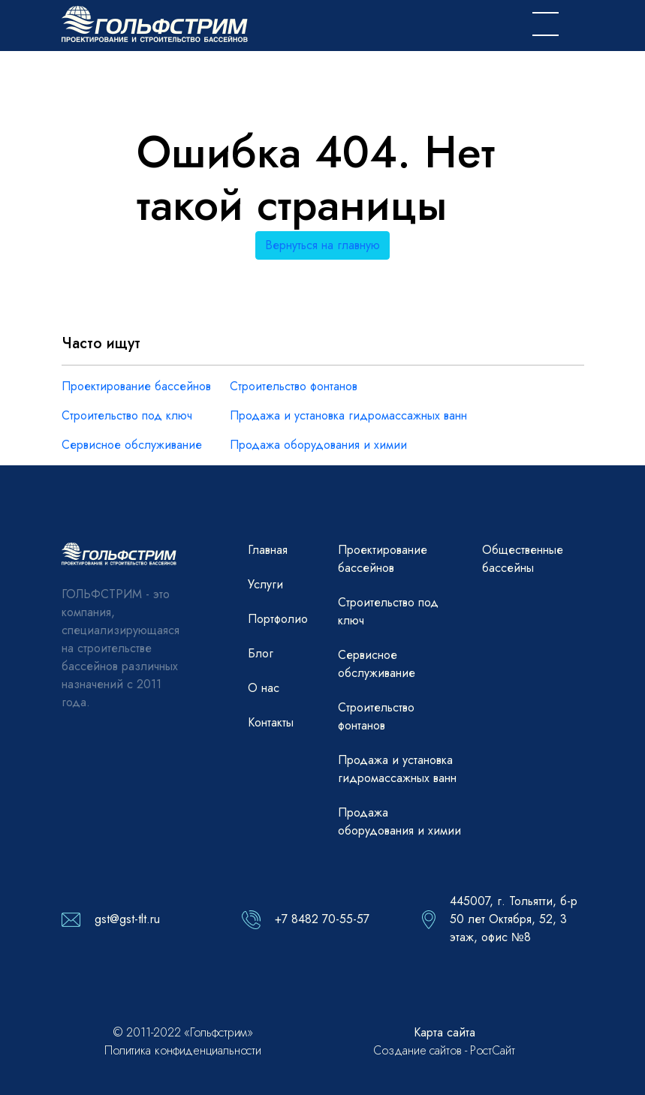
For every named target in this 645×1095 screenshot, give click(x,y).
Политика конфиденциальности (182, 1050)
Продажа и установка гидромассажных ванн (348, 415)
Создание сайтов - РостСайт (443, 1050)
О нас (263, 687)
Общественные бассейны (522, 558)
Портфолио (278, 618)
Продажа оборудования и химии (318, 444)
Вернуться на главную (322, 245)
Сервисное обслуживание (132, 444)
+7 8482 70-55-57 (322, 919)
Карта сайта (444, 1032)
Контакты (271, 722)
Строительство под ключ (127, 415)
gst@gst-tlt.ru (127, 919)
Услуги (265, 584)
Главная (268, 549)
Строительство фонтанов (293, 386)
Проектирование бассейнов (136, 386)
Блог (260, 653)
